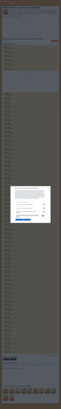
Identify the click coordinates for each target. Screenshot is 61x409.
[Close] (49, 188)
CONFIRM (23, 219)
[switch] (43, 204)
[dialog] (30, 204)
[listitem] (30, 202)
